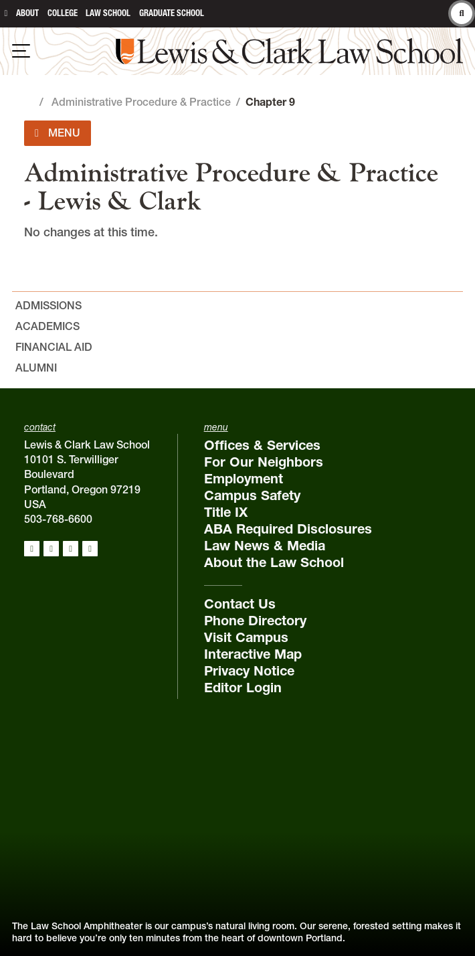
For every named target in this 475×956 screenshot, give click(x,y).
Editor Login (243, 688)
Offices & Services (262, 445)
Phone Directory (255, 621)
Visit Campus (246, 637)
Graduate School (171, 13)
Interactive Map (253, 654)
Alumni (36, 367)
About (27, 13)
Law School (108, 13)
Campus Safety (252, 495)
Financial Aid (53, 346)
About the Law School (274, 562)
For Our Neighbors (263, 462)
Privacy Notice (249, 671)
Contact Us (240, 604)
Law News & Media (264, 546)
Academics (47, 326)
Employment (243, 479)
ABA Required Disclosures (288, 529)
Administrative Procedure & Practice (141, 101)
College (63, 13)
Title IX (226, 512)
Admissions (48, 305)
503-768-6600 (58, 519)
